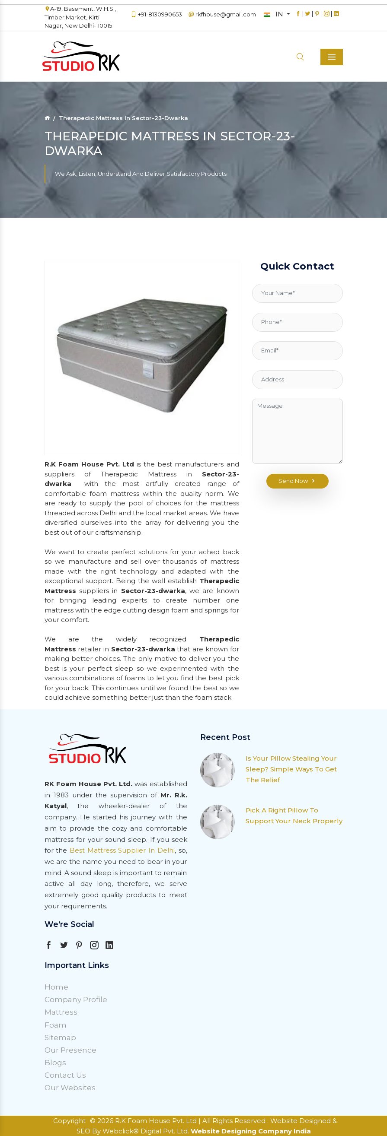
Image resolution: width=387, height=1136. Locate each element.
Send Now (297, 481)
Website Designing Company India (251, 1131)
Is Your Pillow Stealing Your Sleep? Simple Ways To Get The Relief (291, 769)
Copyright (69, 1121)
